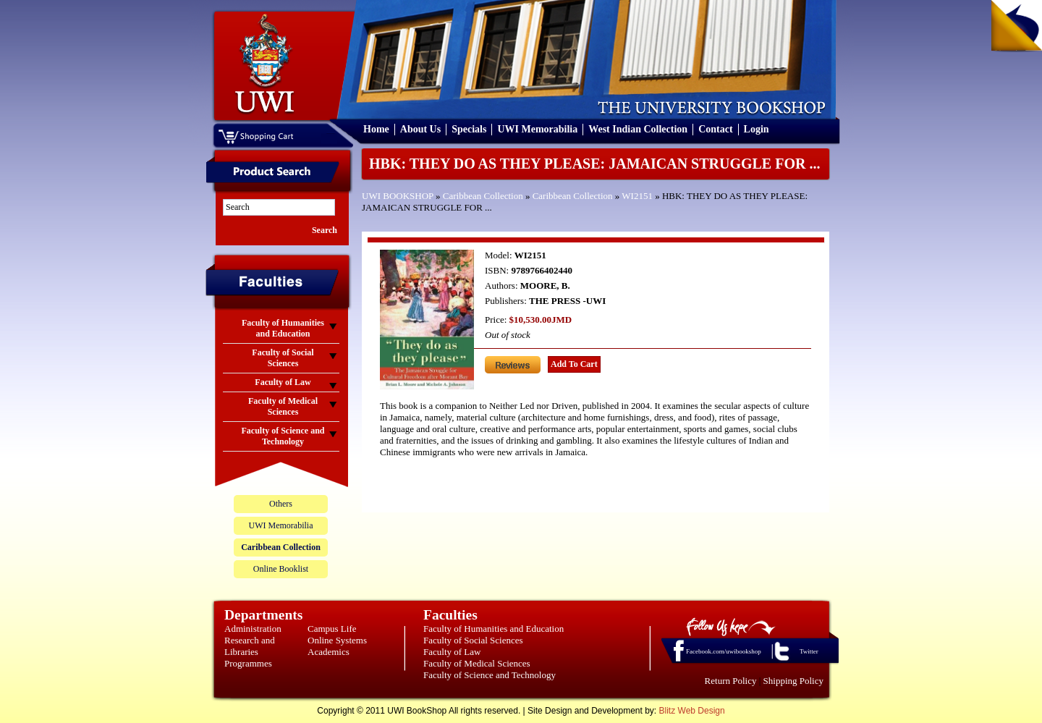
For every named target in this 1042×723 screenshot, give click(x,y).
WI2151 (637, 195)
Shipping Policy (793, 680)
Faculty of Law (451, 651)
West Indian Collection (637, 129)
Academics (329, 651)
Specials (469, 129)
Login (756, 129)
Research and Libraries (249, 646)
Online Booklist (280, 569)
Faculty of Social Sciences (473, 640)
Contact (715, 129)
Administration (252, 628)
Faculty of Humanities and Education (493, 628)
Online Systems (337, 640)
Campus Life (332, 628)
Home (376, 129)
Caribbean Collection (483, 195)
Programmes (248, 663)
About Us (420, 129)
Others (280, 504)
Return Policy (731, 680)
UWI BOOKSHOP (397, 195)
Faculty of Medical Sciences (476, 663)
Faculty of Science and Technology (489, 674)
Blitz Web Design (692, 711)
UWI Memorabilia (537, 129)
